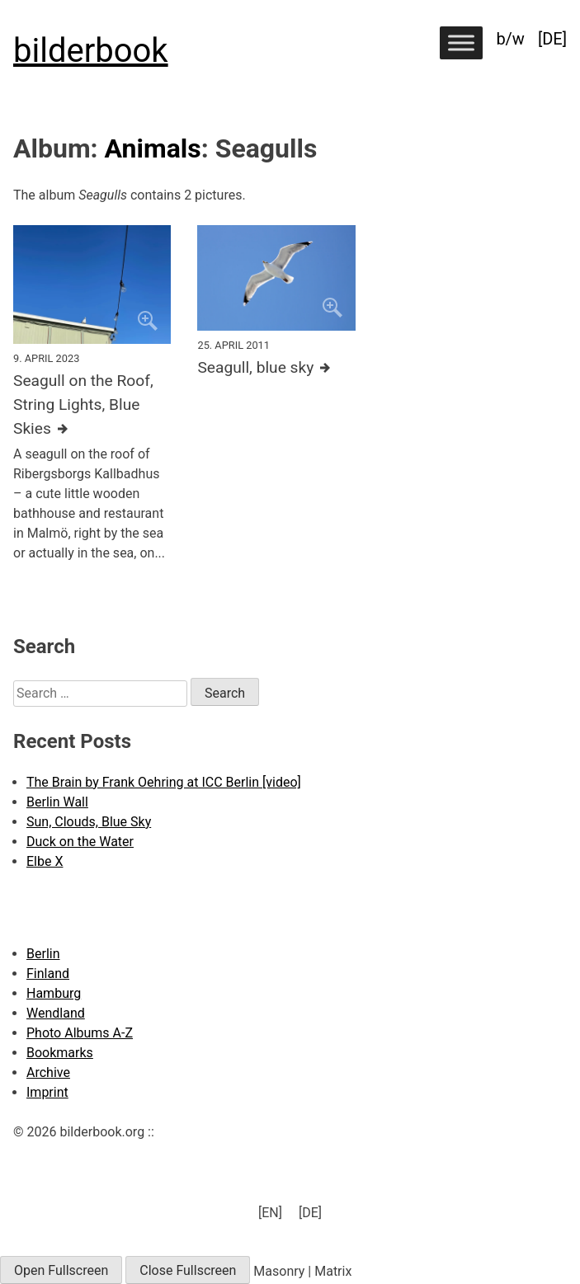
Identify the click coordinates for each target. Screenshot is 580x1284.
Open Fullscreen (61, 1270)
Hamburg (53, 993)
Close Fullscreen (187, 1270)
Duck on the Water (80, 841)
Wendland (55, 1013)
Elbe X (44, 861)
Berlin (43, 954)
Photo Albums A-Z (79, 1033)
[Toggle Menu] (461, 42)
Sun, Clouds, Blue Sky (88, 822)
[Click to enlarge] (92, 284)
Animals (153, 148)
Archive (48, 1072)
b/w (510, 39)
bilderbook (90, 50)
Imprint (47, 1092)
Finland (47, 973)
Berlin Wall (57, 802)
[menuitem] (552, 38)
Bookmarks (59, 1053)
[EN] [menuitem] (270, 1213)
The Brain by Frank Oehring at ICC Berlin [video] (163, 782)
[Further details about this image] (92, 404)
